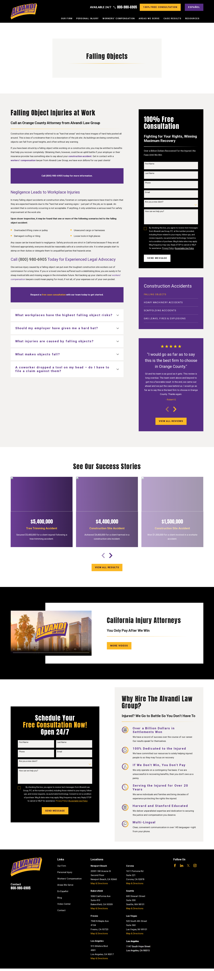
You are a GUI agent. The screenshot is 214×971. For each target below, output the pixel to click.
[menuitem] (171, 295)
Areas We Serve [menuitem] (149, 18)
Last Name (149, 173)
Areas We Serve (65, 885)
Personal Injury (64, 872)
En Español (62, 891)
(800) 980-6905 (32, 259)
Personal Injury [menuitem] (87, 18)
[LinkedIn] (181, 865)
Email (147, 192)
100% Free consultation (160, 7)
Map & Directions (99, 883)
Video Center (64, 904)
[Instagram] (195, 865)
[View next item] (175, 409)
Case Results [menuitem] (172, 18)
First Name (149, 164)
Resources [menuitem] (192, 18)
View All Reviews (171, 421)
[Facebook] (174, 865)
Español (194, 7)
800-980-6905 (127, 7)
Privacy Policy (168, 248)
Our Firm (61, 866)
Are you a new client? (154, 202)
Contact (61, 910)
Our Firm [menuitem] (66, 18)
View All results (107, 567)
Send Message (157, 258)
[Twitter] (188, 865)
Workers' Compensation (69, 878)
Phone (148, 183)
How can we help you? (154, 211)
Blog (59, 897)
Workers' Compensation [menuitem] (118, 18)
